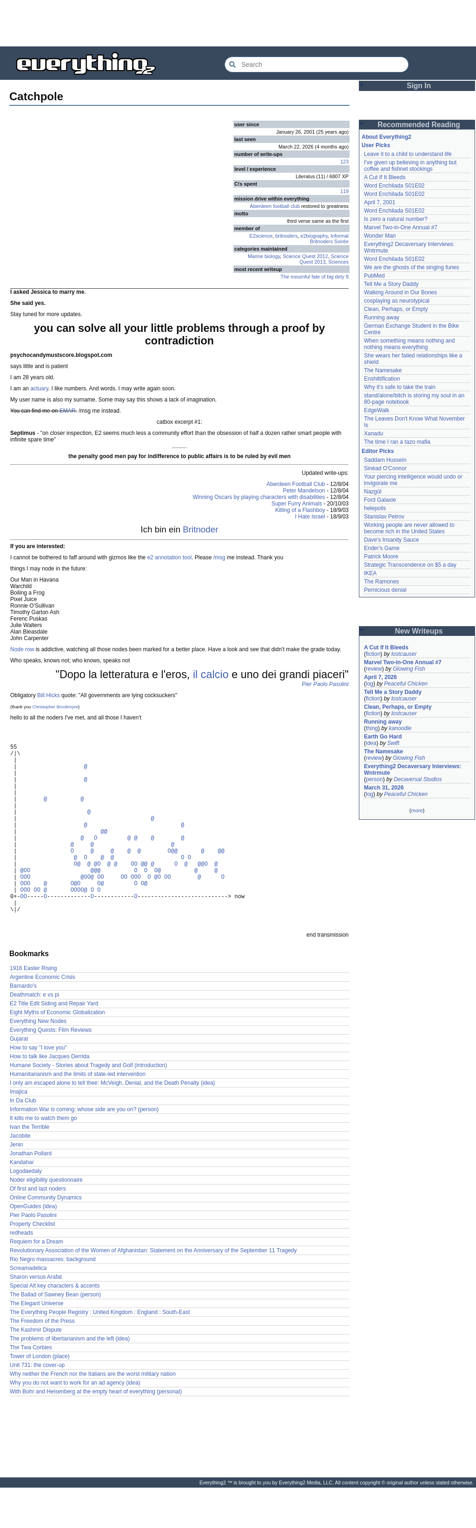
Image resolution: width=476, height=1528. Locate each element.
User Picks (376, 145)
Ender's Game (381, 548)
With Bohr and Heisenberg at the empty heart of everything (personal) (96, 1432)
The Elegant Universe (36, 1343)
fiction (373, 654)
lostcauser (404, 654)
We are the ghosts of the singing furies (411, 267)
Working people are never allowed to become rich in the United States (409, 528)
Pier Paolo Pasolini (325, 684)
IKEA (370, 573)
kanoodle (400, 728)
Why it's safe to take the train (400, 387)
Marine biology (264, 256)
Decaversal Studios (418, 779)
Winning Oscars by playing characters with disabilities (259, 497)
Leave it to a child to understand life (408, 154)
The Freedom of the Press (42, 1361)
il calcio (211, 674)
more (417, 810)
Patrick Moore (381, 556)
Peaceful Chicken (405, 683)
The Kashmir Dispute (36, 1370)
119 (344, 191)
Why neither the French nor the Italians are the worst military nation (93, 1414)
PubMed (374, 275)
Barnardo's (23, 1026)
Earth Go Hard (383, 736)
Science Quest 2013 (324, 259)
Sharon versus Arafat (36, 1317)
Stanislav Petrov (384, 516)
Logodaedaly (26, 1211)
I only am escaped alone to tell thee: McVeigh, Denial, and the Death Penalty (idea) (112, 1123)
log (369, 683)
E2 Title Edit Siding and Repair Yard (54, 1044)
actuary (39, 388)
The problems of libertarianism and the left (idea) (70, 1379)
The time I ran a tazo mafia (397, 442)
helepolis (375, 508)
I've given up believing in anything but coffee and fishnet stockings (410, 165)
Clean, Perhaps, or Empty (396, 309)
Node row (22, 649)
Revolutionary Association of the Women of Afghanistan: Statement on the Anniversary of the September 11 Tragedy (153, 1291)
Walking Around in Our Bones (400, 292)
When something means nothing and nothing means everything (409, 343)
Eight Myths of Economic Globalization (57, 1052)
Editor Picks (378, 451)
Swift (393, 743)
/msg (219, 557)
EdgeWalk (376, 410)
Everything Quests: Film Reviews (51, 1070)
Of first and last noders (38, 1229)
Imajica (18, 1132)
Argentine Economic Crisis (42, 1017)
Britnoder (200, 529)
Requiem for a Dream (36, 1282)
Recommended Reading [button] (418, 125)
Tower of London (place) (40, 1396)
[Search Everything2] (317, 64)
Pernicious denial (385, 590)
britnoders (286, 236)
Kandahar (22, 1202)
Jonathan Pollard (31, 1194)
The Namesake (383, 370)
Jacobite (20, 1176)
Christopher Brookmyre (55, 706)
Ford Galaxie (380, 500)
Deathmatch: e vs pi (34, 1035)
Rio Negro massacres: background (53, 1299)
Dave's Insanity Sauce (391, 540)
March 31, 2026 (383, 787)
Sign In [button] (419, 86)
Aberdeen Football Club (295, 484)
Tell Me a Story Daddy (391, 284)
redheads (21, 1273)
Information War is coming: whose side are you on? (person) (84, 1149)
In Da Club (23, 1141)
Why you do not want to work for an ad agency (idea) (75, 1423)
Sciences (338, 262)
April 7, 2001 (379, 202)
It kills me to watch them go (43, 1158)
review (374, 669)
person (374, 779)
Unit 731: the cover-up (37, 1405)
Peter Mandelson (304, 490)
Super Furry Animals (296, 503)
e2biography (314, 236)
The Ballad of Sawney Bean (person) (55, 1335)
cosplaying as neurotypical (397, 301)
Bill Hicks (48, 695)
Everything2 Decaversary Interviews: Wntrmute (412, 769)
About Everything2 (386, 137)
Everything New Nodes (38, 1061)
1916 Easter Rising (33, 1008)
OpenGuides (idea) (33, 1246)
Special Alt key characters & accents (54, 1326)
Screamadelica (28, 1308)
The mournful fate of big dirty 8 (315, 276)
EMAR (68, 411)
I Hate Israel (310, 516)
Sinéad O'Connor (385, 468)
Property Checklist (32, 1264)
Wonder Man (380, 236)
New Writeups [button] (419, 631)
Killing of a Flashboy (300, 510)
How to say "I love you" (38, 1088)
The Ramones (381, 581)
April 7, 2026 (380, 677)
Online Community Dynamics (46, 1238)
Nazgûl (372, 491)
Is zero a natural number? (396, 219)
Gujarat (19, 1079)
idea (371, 743)
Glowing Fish (409, 669)
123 (344, 161)
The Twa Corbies (31, 1388)
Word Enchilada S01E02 (394, 185)
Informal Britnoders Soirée (329, 238)
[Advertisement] (238, 23)
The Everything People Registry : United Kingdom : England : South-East (100, 1352)
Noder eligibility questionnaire (46, 1220)
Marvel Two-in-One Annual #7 (400, 227)
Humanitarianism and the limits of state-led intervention (77, 1114)
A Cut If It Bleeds (384, 177)
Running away (381, 317)
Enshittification (382, 379)
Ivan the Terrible (29, 1167)
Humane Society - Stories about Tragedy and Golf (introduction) (88, 1105)
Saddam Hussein (385, 460)
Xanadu (373, 433)
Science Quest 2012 (305, 256)
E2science (261, 236)
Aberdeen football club (275, 206)
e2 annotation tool (169, 557)
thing (372, 728)
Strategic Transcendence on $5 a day (410, 565)
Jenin (16, 1185)
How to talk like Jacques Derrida (49, 1097)
